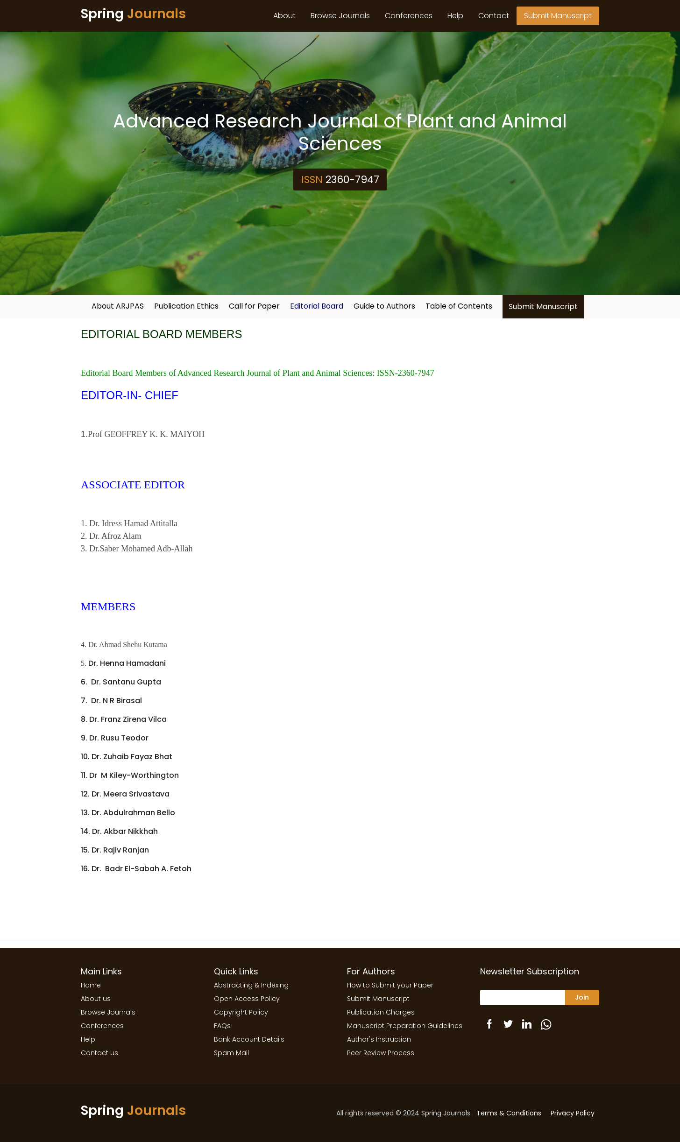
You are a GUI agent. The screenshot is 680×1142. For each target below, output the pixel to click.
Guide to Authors (384, 306)
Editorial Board (316, 306)
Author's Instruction (379, 1039)
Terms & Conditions (508, 1113)
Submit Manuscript (558, 15)
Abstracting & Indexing (251, 985)
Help (455, 15)
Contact (493, 15)
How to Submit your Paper (390, 985)
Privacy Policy (573, 1113)
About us (96, 998)
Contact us (99, 1052)
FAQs (222, 1025)
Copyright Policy (241, 1012)
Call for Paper (254, 306)
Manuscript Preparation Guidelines (404, 1025)
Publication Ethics (186, 306)
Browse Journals (340, 15)
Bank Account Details (249, 1039)
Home (91, 985)
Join (582, 997)
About (284, 15)
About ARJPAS (118, 306)
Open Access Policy (247, 998)
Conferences (408, 15)
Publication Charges (381, 1012)
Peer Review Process (380, 1052)
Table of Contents (458, 306)
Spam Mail (231, 1052)
